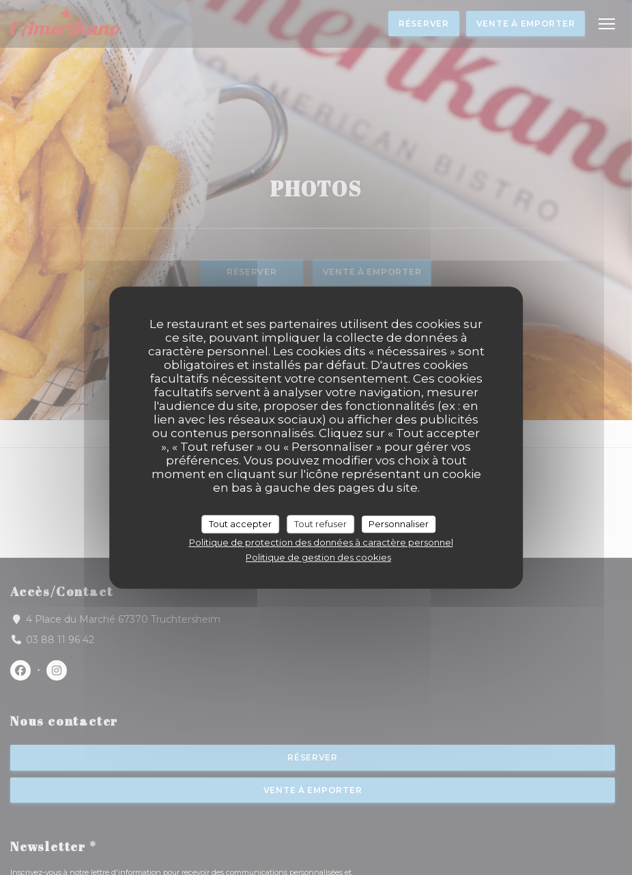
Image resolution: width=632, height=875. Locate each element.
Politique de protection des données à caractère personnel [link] (321, 542)
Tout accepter (240, 523)
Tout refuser (320, 523)
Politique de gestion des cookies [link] (318, 557)
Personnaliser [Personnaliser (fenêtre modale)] (399, 523)
